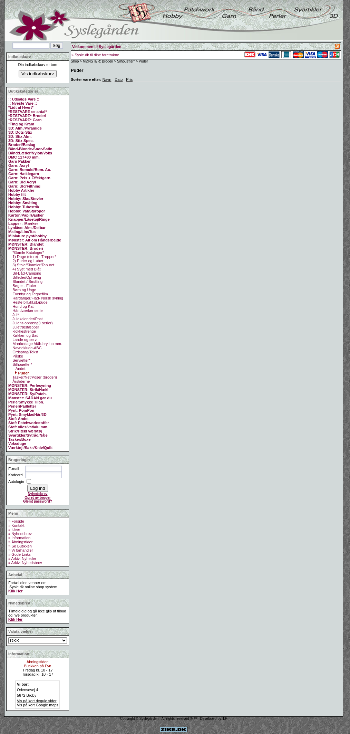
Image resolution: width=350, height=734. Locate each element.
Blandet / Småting (26, 281)
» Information (19, 538)
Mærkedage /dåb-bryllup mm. (36, 344)
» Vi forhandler (20, 550)
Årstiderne (20, 381)
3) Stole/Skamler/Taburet (32, 265)
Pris (129, 79)
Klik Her (15, 591)
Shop (75, 61)
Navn (107, 79)
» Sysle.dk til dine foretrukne (95, 55)
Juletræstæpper (25, 327)
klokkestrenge (23, 331)
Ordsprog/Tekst (24, 352)
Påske (17, 356)
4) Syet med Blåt (25, 269)
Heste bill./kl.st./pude (29, 302)
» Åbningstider (20, 542)
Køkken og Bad (24, 335)
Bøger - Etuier (23, 286)
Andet (19, 368)
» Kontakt (16, 525)
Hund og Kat (22, 306)
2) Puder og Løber (27, 261)
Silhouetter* (21, 364)
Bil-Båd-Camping (26, 273)
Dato (119, 79)
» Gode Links (19, 554)
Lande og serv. (24, 339)
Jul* (15, 315)
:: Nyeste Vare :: (22, 103)
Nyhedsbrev (37, 494)
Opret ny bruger (38, 497)
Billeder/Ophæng (26, 277)
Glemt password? (37, 501)
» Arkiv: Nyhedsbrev (25, 563)
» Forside (16, 521)
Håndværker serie (26, 310)
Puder (21, 373)
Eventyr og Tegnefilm (29, 294)
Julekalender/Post (27, 319)
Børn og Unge (23, 290)
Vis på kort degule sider (37, 701)
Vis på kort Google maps (37, 705)
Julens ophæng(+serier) (32, 323)
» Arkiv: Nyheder (22, 558)
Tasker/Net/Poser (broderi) (34, 377)
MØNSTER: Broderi (98, 61)
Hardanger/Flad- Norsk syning (37, 298)
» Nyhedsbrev (20, 534)
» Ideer (14, 529)
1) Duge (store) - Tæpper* (33, 257)
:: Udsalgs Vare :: (23, 99)
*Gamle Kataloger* (27, 252)
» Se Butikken (20, 546)
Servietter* (20, 360)
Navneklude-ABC (26, 348)
